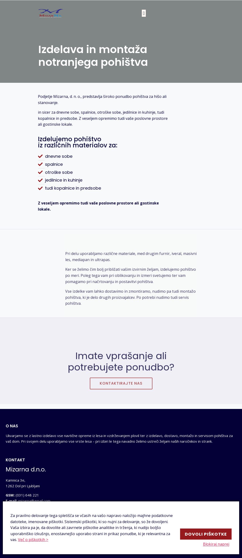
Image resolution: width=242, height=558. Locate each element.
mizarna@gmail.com (34, 500)
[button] (144, 13)
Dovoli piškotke (206, 533)
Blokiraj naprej (218, 544)
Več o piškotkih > (33, 539)
